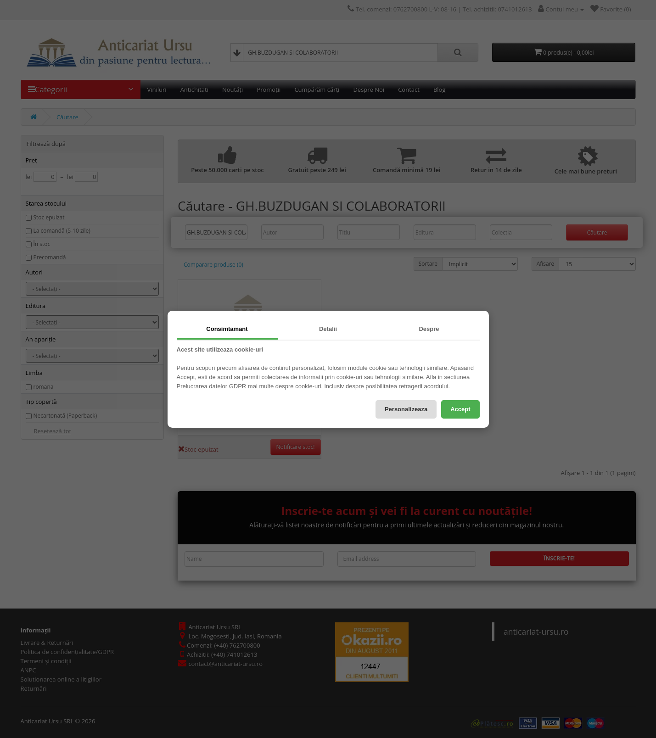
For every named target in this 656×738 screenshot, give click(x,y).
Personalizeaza (406, 409)
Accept (460, 409)
